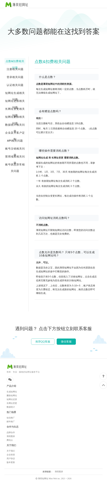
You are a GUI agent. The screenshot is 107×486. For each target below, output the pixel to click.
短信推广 (11, 418)
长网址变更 (12, 403)
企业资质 (11, 455)
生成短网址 (12, 392)
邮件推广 (11, 422)
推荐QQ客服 (42, 341)
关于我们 (11, 451)
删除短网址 (12, 395)
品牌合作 (11, 432)
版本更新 (11, 462)
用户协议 (11, 458)
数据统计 (11, 407)
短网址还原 (12, 399)
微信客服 (66, 341)
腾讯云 (10, 440)
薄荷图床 (11, 436)
